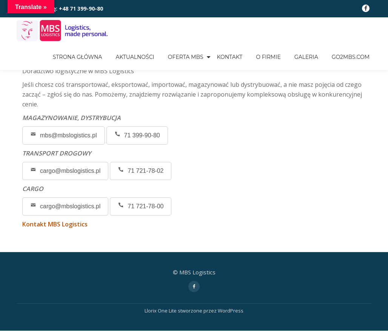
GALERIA (306, 57)
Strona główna (77, 57)
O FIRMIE (268, 57)
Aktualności (134, 57)
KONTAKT (230, 57)
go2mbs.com (351, 57)
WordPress (230, 310)
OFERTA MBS (185, 57)
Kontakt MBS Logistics (55, 224)
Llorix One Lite (161, 310)
